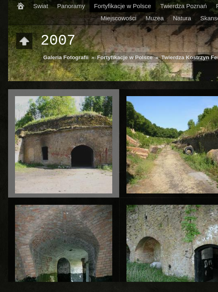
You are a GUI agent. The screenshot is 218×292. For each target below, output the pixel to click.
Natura (182, 18)
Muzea (154, 18)
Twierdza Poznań (183, 5)
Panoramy (71, 5)
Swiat (40, 5)
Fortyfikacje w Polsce (122, 5)
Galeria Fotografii (66, 57)
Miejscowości (118, 18)
